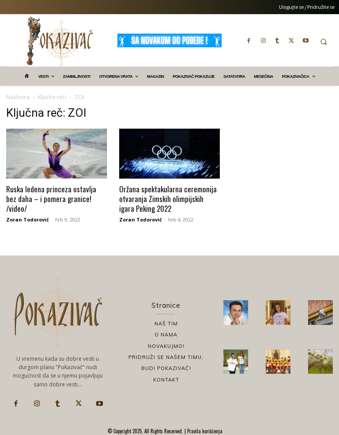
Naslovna (18, 97)
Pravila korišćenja (204, 431)
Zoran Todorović (27, 219)
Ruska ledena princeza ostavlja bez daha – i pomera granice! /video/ (51, 198)
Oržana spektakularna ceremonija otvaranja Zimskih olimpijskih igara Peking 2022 (168, 198)
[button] (324, 42)
